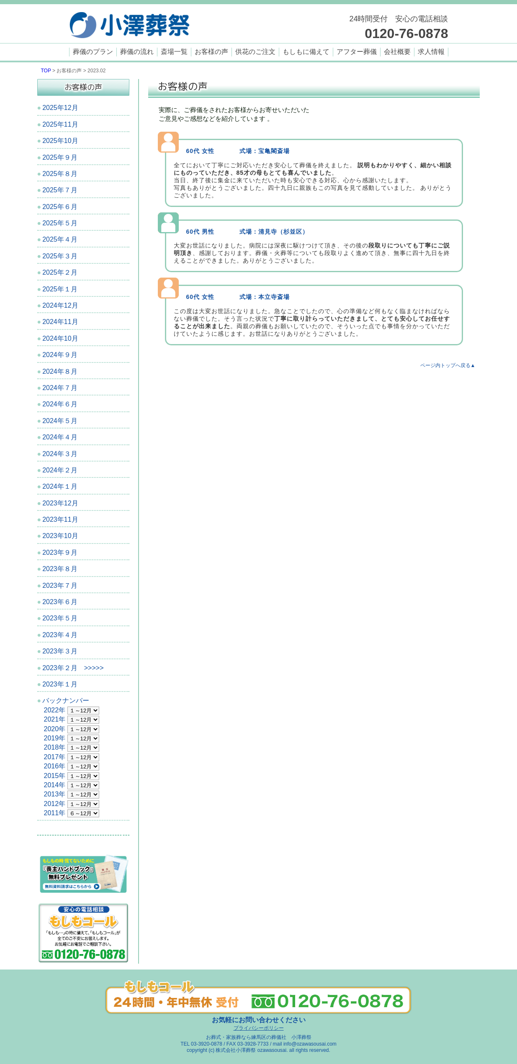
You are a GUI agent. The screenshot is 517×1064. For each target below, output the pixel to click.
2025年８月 (59, 173)
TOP (46, 71)
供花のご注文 (255, 51)
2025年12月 (60, 107)
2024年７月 (59, 387)
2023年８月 (59, 568)
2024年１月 (59, 486)
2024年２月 (59, 470)
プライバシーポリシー (259, 1028)
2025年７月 (59, 190)
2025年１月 (59, 289)
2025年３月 (59, 256)
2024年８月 (59, 371)
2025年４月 (59, 239)
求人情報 (431, 51)
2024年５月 (59, 420)
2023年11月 (60, 519)
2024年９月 (59, 354)
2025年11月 (60, 124)
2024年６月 (59, 404)
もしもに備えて (306, 51)
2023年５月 (59, 618)
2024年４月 (59, 437)
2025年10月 (60, 140)
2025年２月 (59, 272)
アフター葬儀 (357, 51)
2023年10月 (60, 535)
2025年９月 (59, 157)
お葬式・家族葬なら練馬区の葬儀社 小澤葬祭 (258, 1037)
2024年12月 (60, 305)
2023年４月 (59, 634)
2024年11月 (60, 321)
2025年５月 (59, 223)
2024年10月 (60, 338)
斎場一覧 (174, 51)
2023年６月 (59, 601)
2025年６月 (59, 206)
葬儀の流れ (137, 51)
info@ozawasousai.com (310, 1044)
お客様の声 (211, 51)
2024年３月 (59, 453)
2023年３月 (59, 651)
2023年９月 (59, 552)
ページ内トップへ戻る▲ (448, 365)
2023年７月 (59, 585)
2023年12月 (60, 503)
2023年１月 (59, 684)
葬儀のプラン (93, 51)
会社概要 (397, 51)
